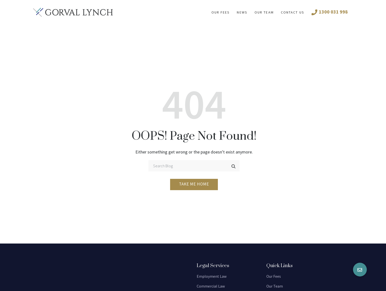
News (242, 12)
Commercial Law (211, 286)
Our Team (264, 12)
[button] (360, 269)
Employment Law (211, 276)
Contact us (292, 12)
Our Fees (273, 276)
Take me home (194, 184)
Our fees (220, 12)
